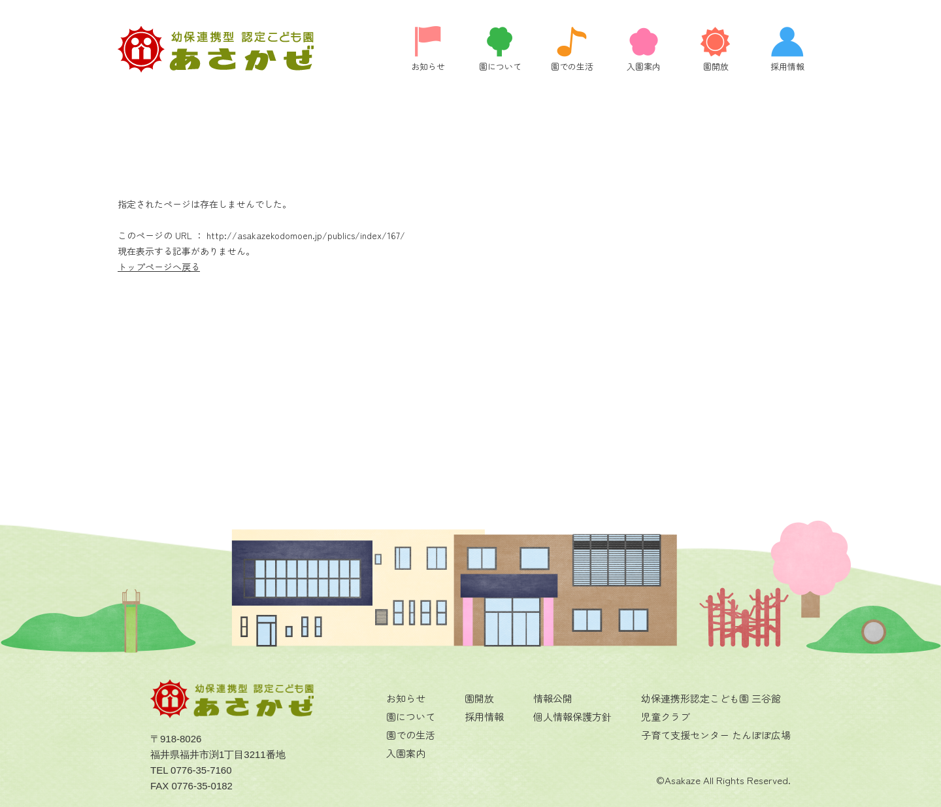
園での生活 (410, 735)
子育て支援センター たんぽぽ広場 (716, 735)
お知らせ (405, 698)
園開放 (479, 698)
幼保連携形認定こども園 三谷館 (711, 698)
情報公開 (552, 698)
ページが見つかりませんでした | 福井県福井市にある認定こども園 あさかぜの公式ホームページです (216, 49)
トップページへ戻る (159, 266)
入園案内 (405, 753)
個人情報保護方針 (572, 716)
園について (410, 716)
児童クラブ (665, 716)
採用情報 (484, 716)
